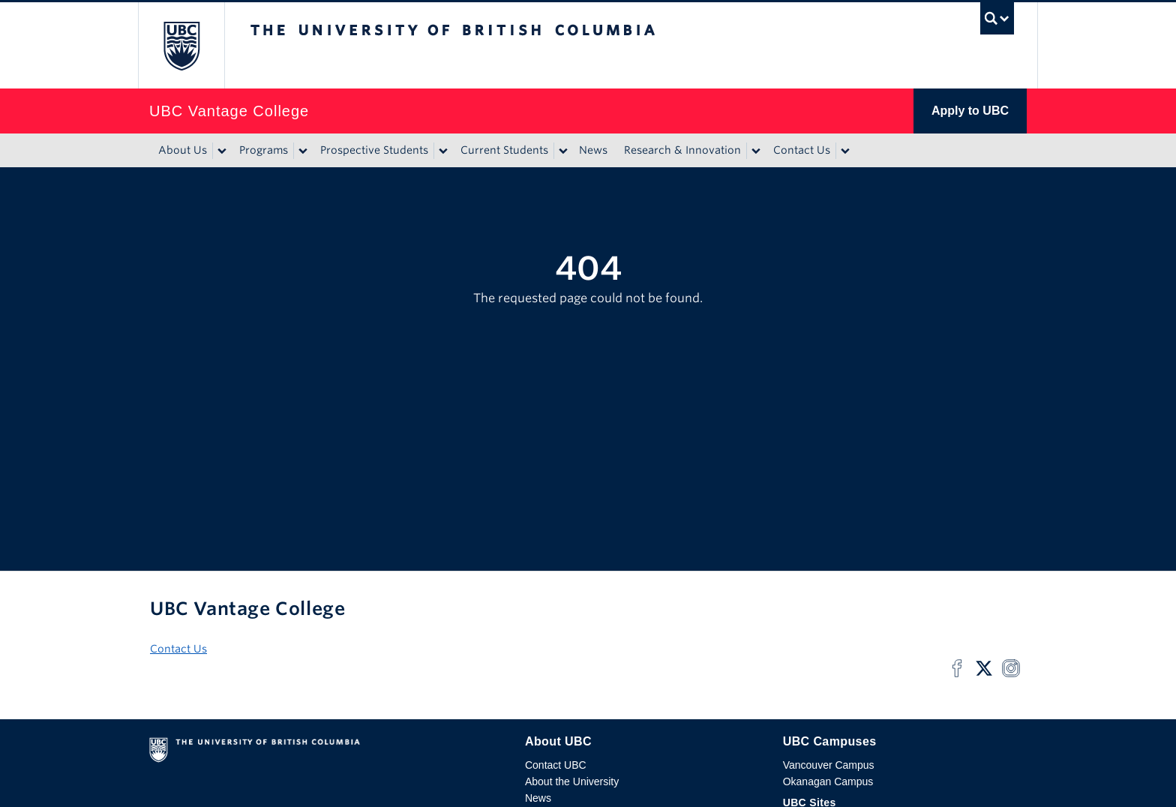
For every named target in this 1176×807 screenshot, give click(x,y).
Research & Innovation (682, 150)
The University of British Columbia (181, 45)
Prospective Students (374, 150)
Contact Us (801, 150)
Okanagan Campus (828, 782)
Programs (263, 150)
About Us (182, 150)
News (593, 150)
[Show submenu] (221, 150)
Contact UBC (555, 765)
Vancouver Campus (828, 765)
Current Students (504, 150)
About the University (572, 782)
